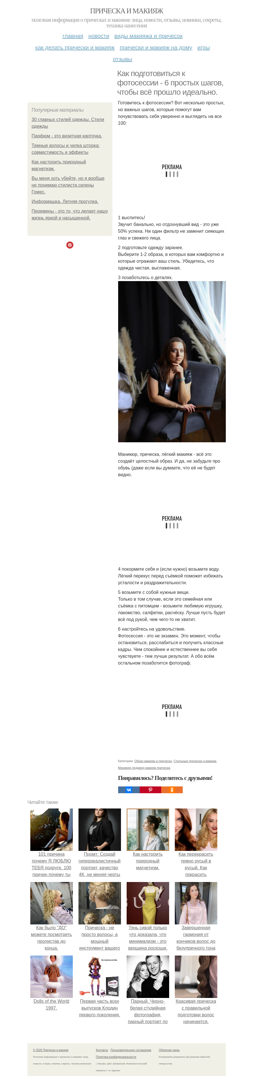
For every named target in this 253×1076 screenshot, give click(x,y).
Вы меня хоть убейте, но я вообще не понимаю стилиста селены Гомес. (68, 185)
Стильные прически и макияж (194, 761)
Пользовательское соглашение (130, 1050)
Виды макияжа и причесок (148, 36)
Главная (73, 36)
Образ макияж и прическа (153, 761)
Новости (98, 36)
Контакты (102, 1050)
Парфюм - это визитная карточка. (67, 135)
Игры (203, 47)
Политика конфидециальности (116, 1056)
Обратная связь (169, 1050)
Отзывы (122, 59)
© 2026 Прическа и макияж (51, 1050)
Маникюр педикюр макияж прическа (144, 767)
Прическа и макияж (126, 11)
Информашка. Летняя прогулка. (65, 201)
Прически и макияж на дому (156, 47)
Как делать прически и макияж (74, 47)
